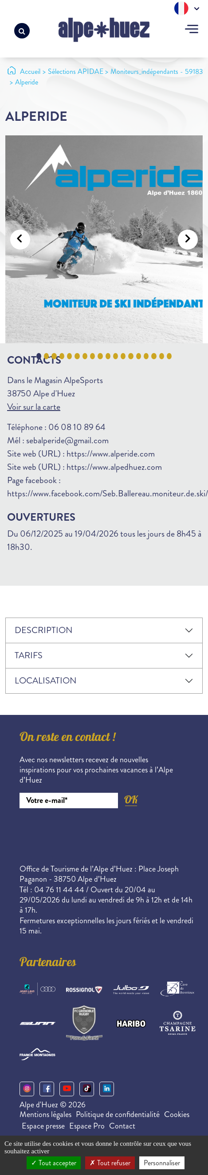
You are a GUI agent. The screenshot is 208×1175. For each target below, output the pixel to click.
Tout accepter (53, 1163)
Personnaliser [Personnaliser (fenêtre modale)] (162, 1163)
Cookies (176, 1114)
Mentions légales (45, 1114)
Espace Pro (87, 1126)
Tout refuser (110, 1163)
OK (130, 799)
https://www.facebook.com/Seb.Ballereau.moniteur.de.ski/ (107, 493)
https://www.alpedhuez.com (114, 467)
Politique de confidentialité (118, 1114)
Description (43, 630)
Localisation (45, 680)
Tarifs (29, 655)
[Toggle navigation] (191, 30)
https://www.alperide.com (111, 453)
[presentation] (87, 832)
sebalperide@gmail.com (67, 440)
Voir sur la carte (33, 406)
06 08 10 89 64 (77, 427)
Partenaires (48, 963)
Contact (122, 1126)
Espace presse (43, 1126)
